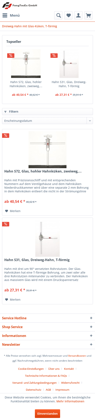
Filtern (11, 111)
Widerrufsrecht (70, 383)
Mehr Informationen (70, 401)
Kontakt (69, 369)
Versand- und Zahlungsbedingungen (34, 383)
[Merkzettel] (68, 15)
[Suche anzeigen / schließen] (58, 15)
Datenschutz (33, 389)
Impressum (62, 389)
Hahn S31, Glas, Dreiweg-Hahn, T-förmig (69, 84)
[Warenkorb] (88, 15)
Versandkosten (77, 355)
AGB (48, 389)
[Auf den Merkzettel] (13, 211)
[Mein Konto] (78, 15)
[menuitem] (11, 15)
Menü (11, 15)
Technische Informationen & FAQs (46, 376)
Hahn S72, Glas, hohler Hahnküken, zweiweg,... (26, 84)
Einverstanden (47, 413)
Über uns (54, 369)
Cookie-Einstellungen (31, 369)
